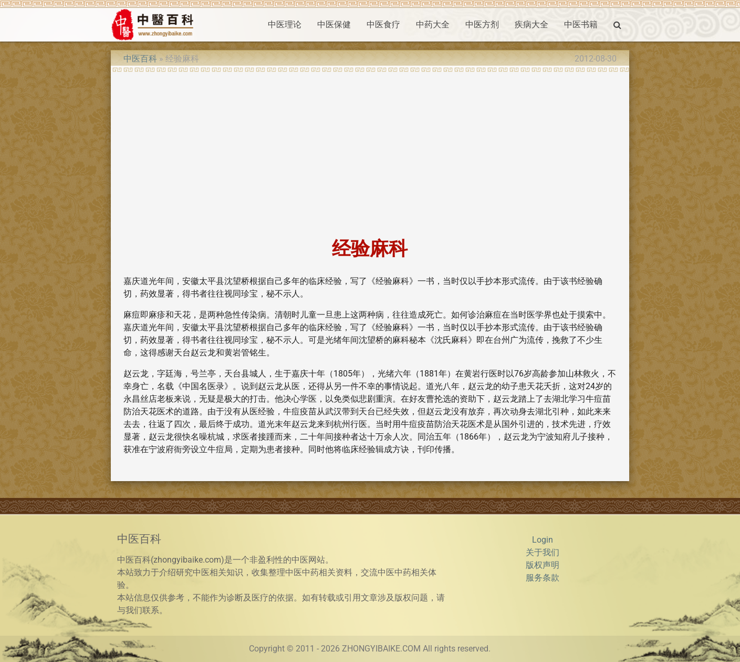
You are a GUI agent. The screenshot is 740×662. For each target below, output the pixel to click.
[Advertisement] (369, 151)
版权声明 (542, 565)
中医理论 (284, 24)
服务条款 (542, 578)
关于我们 (542, 552)
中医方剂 (482, 24)
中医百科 (140, 59)
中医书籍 (581, 24)
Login (542, 540)
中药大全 (433, 24)
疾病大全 (531, 24)
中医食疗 (383, 24)
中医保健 (334, 24)
